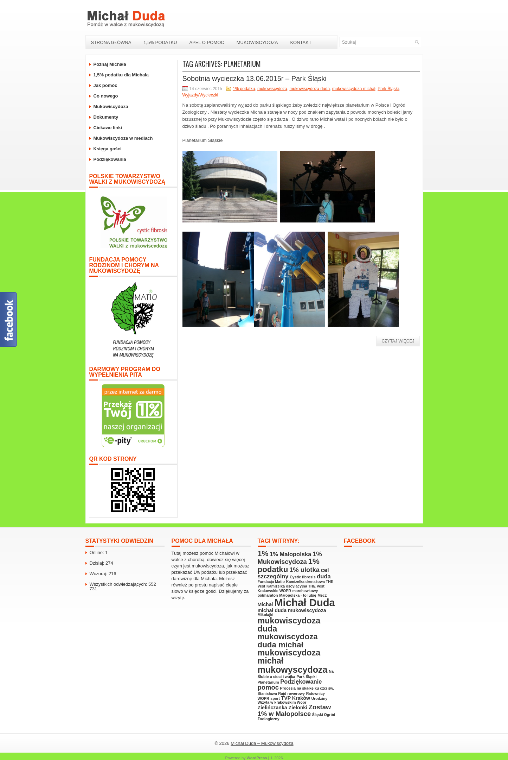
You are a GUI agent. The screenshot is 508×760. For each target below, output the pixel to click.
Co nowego (106, 96)
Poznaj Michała (110, 64)
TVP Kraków (295, 698)
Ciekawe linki (108, 127)
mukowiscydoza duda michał (288, 640)
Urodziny (319, 698)
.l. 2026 (276, 758)
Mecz (322, 595)
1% (263, 553)
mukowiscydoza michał (353, 88)
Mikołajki (266, 615)
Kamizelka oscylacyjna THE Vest (295, 586)
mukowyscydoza (293, 669)
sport (275, 698)
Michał (265, 604)
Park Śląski (388, 88)
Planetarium (268, 682)
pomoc (268, 687)
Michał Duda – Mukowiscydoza (262, 743)
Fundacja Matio (271, 581)
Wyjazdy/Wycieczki (200, 95)
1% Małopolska (290, 554)
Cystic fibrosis (302, 577)
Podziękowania (110, 159)
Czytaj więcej (397, 341)
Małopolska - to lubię (297, 595)
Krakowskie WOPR (274, 591)
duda (323, 576)
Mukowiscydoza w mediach (123, 138)
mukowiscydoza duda (309, 88)
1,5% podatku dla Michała (121, 74)
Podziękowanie (301, 681)
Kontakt (300, 42)
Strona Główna (111, 42)
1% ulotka (304, 569)
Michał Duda (304, 602)
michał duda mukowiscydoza (292, 610)
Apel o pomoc (206, 42)
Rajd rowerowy (291, 693)
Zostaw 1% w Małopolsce (294, 710)
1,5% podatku (160, 42)
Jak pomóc (105, 85)
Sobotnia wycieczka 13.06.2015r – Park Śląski (254, 78)
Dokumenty (106, 117)
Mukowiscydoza (257, 42)
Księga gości (108, 148)
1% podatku (244, 88)
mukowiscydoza (272, 88)
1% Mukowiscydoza (290, 557)
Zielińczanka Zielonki (283, 707)
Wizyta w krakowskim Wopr (282, 702)
